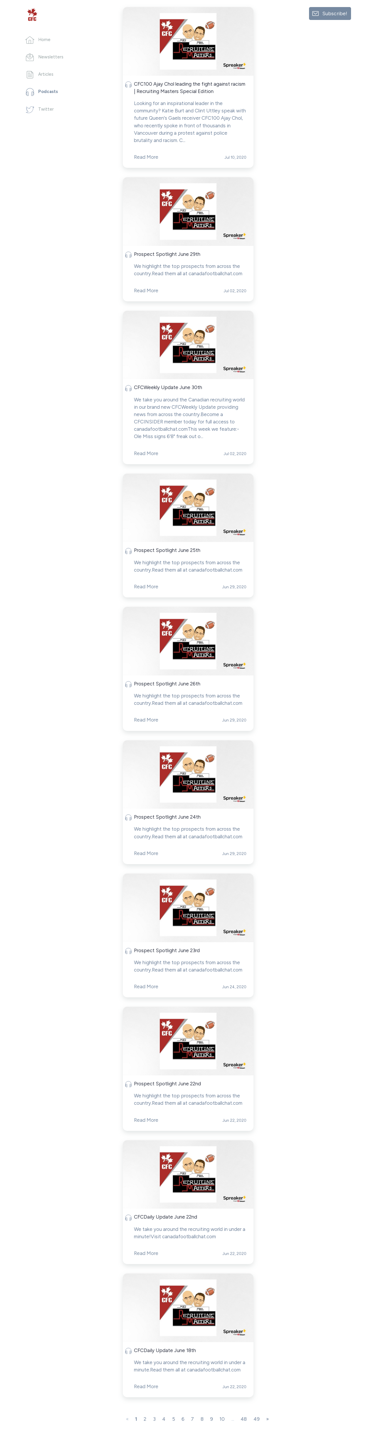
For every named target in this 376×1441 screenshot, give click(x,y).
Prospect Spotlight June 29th (167, 254)
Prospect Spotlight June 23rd (167, 950)
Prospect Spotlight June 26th (167, 684)
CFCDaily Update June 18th (165, 1350)
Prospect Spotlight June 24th (167, 817)
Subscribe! (334, 13)
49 (257, 1419)
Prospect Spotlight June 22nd (167, 1084)
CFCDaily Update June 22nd (165, 1217)
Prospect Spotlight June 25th (167, 550)
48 (244, 1419)
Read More (146, 157)
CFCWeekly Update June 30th (168, 387)
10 (222, 1419)
